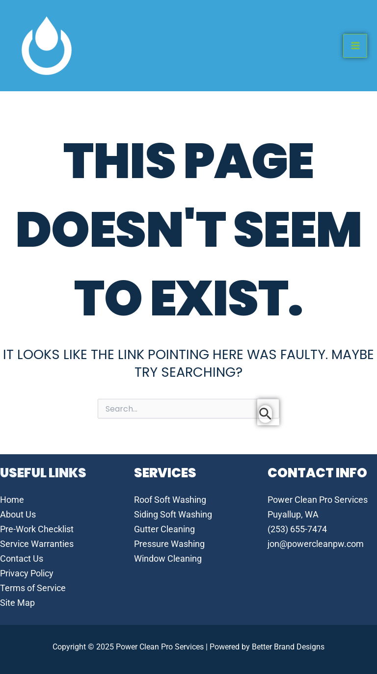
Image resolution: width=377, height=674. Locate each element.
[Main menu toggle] (355, 46)
